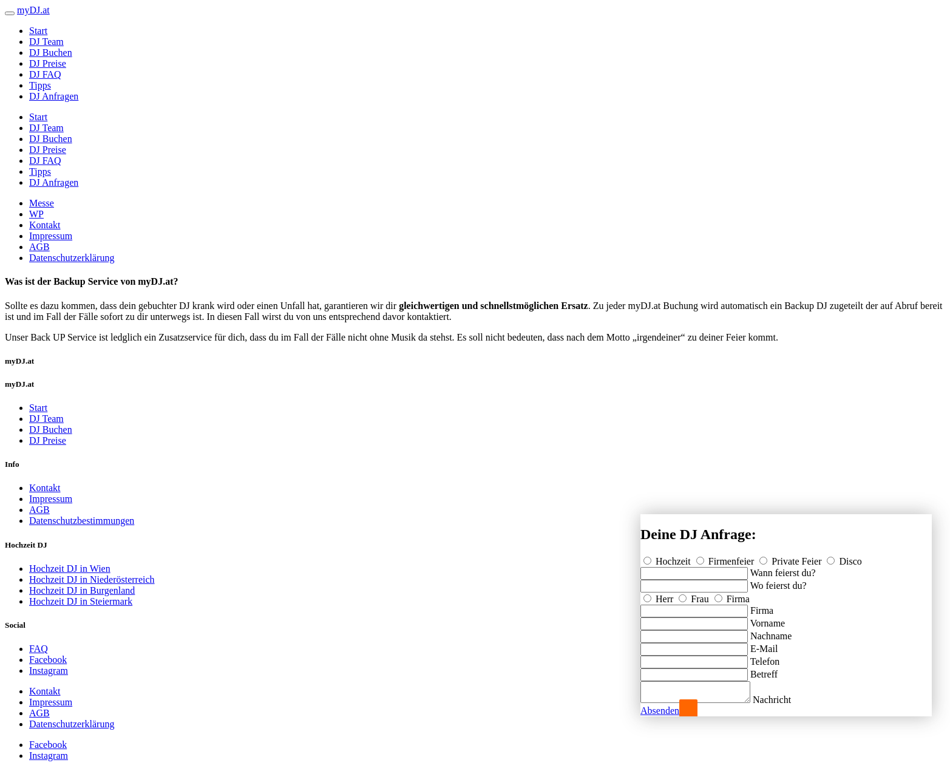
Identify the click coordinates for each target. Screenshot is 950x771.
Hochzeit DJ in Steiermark (80, 601)
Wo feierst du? (778, 582)
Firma (732, 595)
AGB (39, 247)
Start (38, 30)
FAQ (38, 649)
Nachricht (784, 700)
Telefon (765, 658)
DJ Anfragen (53, 96)
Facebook (48, 659)
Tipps (40, 85)
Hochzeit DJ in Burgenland (82, 590)
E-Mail (764, 645)
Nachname (771, 632)
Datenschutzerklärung (71, 258)
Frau (695, 595)
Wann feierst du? (783, 569)
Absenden (659, 710)
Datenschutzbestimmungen (81, 520)
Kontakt (45, 225)
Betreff (764, 670)
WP (36, 214)
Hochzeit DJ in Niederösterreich (92, 579)
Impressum (50, 236)
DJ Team (46, 41)
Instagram (48, 670)
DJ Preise (47, 63)
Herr (659, 595)
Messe (41, 203)
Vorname (767, 619)
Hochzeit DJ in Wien (69, 568)
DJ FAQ (45, 74)
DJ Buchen (50, 52)
